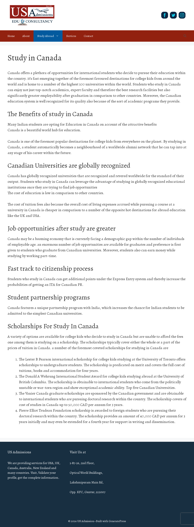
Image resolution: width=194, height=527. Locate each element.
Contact (88, 36)
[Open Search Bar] (185, 36)
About (26, 36)
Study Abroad (50, 36)
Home (11, 36)
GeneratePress (117, 521)
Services (71, 36)
